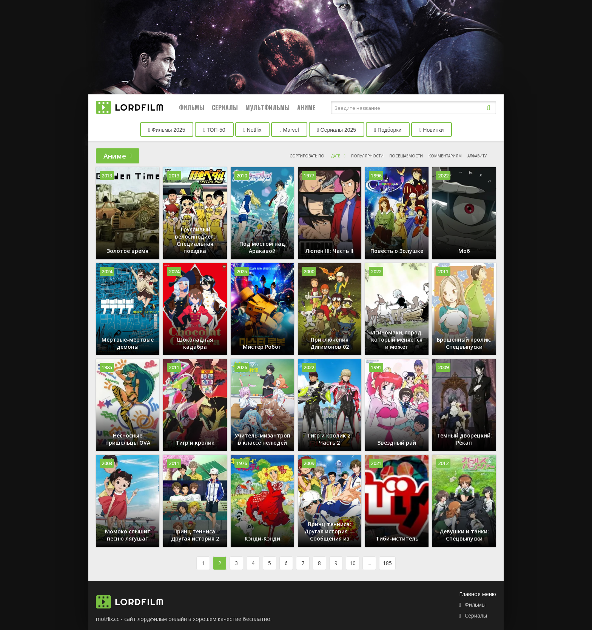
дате (335, 156)
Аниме (306, 107)
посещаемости (406, 156)
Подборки (387, 130)
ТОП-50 (214, 130)
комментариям (445, 156)
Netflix (253, 130)
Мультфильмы (267, 107)
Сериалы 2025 (336, 130)
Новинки (431, 130)
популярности (367, 156)
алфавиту (477, 156)
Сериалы (225, 107)
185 (387, 563)
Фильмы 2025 (166, 130)
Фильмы (191, 107)
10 (353, 563)
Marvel (289, 130)
